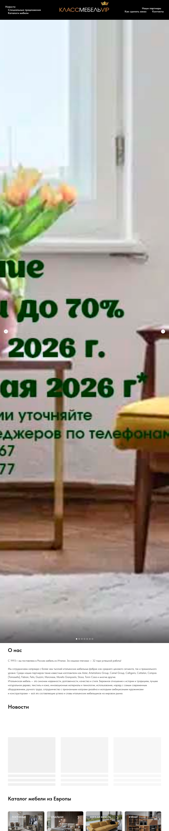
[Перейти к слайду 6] (89, 639)
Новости (10, 6)
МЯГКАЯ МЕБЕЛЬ (100, 817)
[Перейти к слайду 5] (87, 639)
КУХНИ (133, 817)
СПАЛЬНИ (57, 817)
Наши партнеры (151, 8)
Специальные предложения (24, 9)
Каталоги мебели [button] (18, 13)
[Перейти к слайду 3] (82, 639)
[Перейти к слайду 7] (92, 639)
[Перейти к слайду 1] (76, 639)
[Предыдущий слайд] (6, 331)
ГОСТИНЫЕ (19, 817)
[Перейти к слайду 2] (79, 639)
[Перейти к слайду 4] (84, 639)
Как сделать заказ (135, 11)
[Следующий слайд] (163, 331)
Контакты (158, 11)
